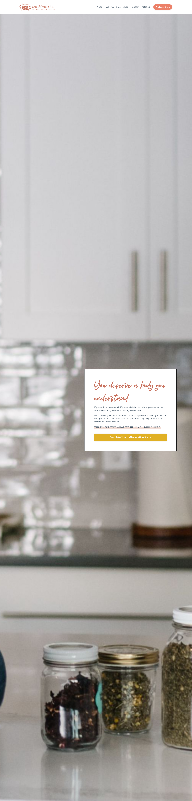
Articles (146, 6)
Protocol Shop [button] (163, 7)
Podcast (135, 6)
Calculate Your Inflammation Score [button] (130, 437)
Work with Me (113, 6)
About (100, 6)
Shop (125, 6)
